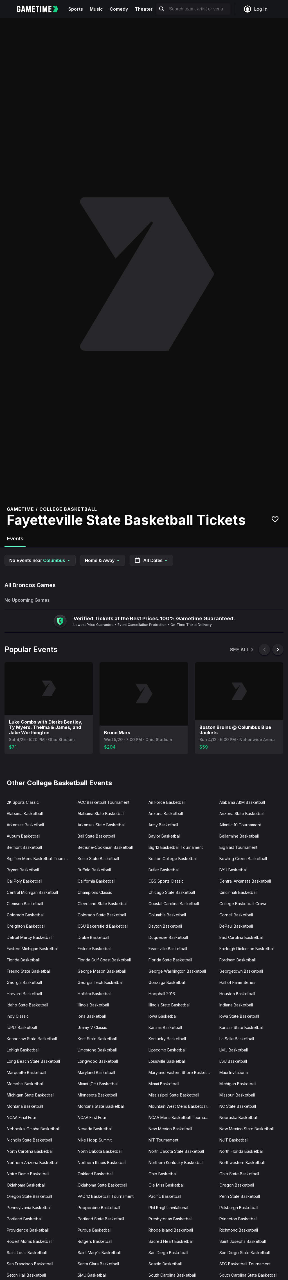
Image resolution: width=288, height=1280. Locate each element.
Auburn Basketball (23, 836)
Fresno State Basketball (29, 971)
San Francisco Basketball (30, 1263)
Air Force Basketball (166, 802)
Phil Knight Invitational (168, 1207)
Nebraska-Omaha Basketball (33, 1128)
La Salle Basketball (236, 1038)
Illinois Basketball (93, 1004)
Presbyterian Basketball (170, 1218)
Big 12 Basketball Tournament (175, 847)
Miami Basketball (163, 1083)
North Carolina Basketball (30, 1151)
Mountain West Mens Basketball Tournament (181, 1106)
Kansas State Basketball (241, 1027)
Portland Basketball (24, 1218)
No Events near (40, 560)
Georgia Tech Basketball (100, 982)
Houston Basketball (237, 993)
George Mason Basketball (102, 971)
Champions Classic (95, 892)
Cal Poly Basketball (24, 881)
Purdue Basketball (94, 1230)
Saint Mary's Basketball (99, 1252)
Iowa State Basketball (239, 1016)
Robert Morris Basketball (29, 1241)
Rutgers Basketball (95, 1241)
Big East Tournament (238, 847)
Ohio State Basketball (239, 1173)
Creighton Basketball (26, 926)
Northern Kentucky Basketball (175, 1162)
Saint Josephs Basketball (242, 1241)
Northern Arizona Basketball (32, 1162)
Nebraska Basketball (238, 1117)
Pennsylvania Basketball (29, 1207)
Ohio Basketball (162, 1173)
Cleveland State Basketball (102, 903)
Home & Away (102, 560)
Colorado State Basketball (102, 914)
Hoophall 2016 (161, 993)
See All (242, 649)
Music (96, 9)
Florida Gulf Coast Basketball (104, 959)
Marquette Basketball (26, 1072)
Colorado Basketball (25, 914)
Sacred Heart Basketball (171, 1241)
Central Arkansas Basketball (245, 881)
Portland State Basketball (101, 1218)
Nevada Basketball (95, 1128)
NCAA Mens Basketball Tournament (181, 1117)
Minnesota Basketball (97, 1095)
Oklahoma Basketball (26, 1185)
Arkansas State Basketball (101, 824)
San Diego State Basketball (244, 1252)
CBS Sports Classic (166, 881)
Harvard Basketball (24, 993)
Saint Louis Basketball (27, 1252)
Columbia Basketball (167, 914)
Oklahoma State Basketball (102, 1185)
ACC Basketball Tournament (103, 802)
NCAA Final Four (21, 1117)
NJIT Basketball (233, 1140)
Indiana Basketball (236, 1004)
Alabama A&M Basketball (242, 802)
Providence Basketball (28, 1230)
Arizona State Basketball (241, 813)
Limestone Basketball (97, 1050)
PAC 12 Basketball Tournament (106, 1196)
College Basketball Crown (243, 903)
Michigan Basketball (237, 1083)
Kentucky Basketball (167, 1038)
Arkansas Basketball (25, 824)
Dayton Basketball (165, 926)
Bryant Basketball (23, 869)
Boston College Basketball (172, 858)
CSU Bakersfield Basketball (103, 926)
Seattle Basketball (165, 1263)
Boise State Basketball (98, 858)
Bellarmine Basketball (239, 836)
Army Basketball (163, 824)
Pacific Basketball (164, 1196)
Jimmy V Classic (92, 1027)
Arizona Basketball (165, 813)
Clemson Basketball (25, 903)
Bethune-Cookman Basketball (105, 847)
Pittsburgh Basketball (238, 1207)
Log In (255, 9)
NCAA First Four (92, 1117)
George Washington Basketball (177, 971)
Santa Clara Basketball (98, 1263)
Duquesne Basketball (168, 937)
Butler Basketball (163, 869)
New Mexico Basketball (170, 1128)
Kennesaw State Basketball (32, 1038)
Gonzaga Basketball (167, 982)
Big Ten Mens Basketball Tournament (40, 858)
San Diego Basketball (168, 1252)
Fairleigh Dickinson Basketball (246, 948)
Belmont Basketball (24, 847)
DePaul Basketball (236, 926)
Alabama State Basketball (101, 813)
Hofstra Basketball (94, 993)
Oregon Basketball (236, 1185)
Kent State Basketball (97, 1038)
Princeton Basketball (238, 1218)
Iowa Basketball (162, 1016)
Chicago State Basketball (171, 892)
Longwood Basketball (98, 1061)
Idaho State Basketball (27, 1004)
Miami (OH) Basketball (98, 1083)
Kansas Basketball (165, 1027)
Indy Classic (18, 1016)
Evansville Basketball (167, 948)
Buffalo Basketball (94, 869)
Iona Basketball (92, 1016)
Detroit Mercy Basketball (29, 937)
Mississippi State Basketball (173, 1095)
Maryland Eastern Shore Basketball (180, 1072)
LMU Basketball (233, 1050)
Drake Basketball (93, 937)
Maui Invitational (234, 1072)
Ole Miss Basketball (166, 1185)
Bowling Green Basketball (243, 858)
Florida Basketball (23, 959)
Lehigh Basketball (23, 1050)
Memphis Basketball (25, 1083)
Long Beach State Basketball (33, 1061)
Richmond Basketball (238, 1230)
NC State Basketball (237, 1106)
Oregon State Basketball (29, 1196)
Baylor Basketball (164, 836)
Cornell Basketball (236, 914)
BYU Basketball (233, 869)
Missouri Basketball (237, 1095)
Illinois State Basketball (169, 1004)
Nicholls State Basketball (29, 1140)
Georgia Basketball (24, 982)
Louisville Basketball (167, 1061)
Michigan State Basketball (30, 1095)
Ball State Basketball (96, 836)
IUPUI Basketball (22, 1027)
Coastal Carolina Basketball (173, 903)
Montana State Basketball (101, 1106)
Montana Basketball (25, 1106)
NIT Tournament (163, 1140)
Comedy (119, 9)
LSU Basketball (233, 1061)
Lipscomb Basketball (167, 1050)
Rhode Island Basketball (170, 1230)
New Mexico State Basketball (246, 1128)
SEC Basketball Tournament (245, 1263)
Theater (144, 9)
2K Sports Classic (23, 802)
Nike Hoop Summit (95, 1140)
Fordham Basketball (237, 959)
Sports (75, 9)
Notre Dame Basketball (28, 1173)
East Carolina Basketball (241, 937)
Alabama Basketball (25, 813)
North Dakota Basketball (100, 1151)
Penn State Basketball (239, 1196)
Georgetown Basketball (241, 971)
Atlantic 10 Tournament (240, 824)
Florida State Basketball (170, 959)
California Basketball (96, 881)
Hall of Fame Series (237, 982)
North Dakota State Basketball (176, 1151)
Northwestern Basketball (242, 1162)
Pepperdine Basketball (99, 1207)
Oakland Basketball (95, 1173)
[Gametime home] (41, 9)
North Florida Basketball (241, 1151)
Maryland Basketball (96, 1072)
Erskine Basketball (94, 948)
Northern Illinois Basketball (102, 1162)
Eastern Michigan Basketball (32, 948)
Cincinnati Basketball (238, 892)
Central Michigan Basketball (32, 892)
